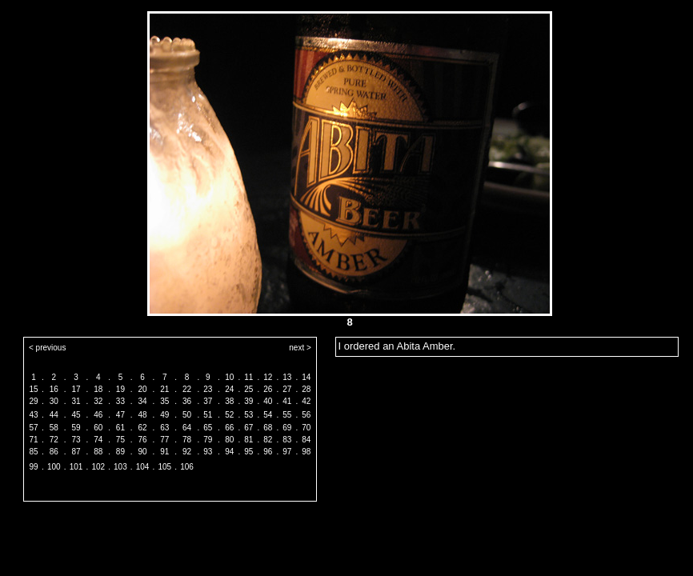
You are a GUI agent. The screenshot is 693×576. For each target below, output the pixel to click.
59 (75, 427)
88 (98, 451)
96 (267, 451)
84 (306, 439)
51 (207, 414)
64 (186, 427)
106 (187, 466)
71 (33, 439)
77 (164, 439)
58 (54, 427)
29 (33, 401)
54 (267, 414)
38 (229, 401)
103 (120, 466)
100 (54, 466)
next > (300, 347)
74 (98, 439)
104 (143, 466)
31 (75, 401)
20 (142, 389)
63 (164, 427)
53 (248, 414)
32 (98, 401)
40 (267, 401)
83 (286, 439)
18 (98, 389)
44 (54, 414)
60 (98, 427)
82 (267, 439)
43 (33, 414)
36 (186, 401)
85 (33, 451)
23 (207, 389)
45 (75, 414)
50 (186, 414)
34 (142, 401)
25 (248, 389)
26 (267, 389)
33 (120, 401)
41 (286, 401)
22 (186, 389)
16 (54, 389)
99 (33, 466)
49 (164, 414)
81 (248, 439)
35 (164, 401)
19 (120, 389)
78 (186, 439)
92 (186, 451)
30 (54, 401)
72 (54, 439)
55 (286, 414)
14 (306, 377)
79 (207, 439)
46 (98, 414)
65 (207, 427)
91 (164, 451)
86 (54, 451)
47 (120, 414)
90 (142, 451)
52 (229, 414)
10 (229, 377)
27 (286, 389)
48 (142, 414)
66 (229, 427)
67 (248, 427)
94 (229, 451)
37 (207, 401)
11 (248, 377)
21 (164, 389)
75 (120, 439)
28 (306, 389)
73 (75, 439)
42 (306, 401)
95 (248, 451)
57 (33, 427)
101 (76, 466)
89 (120, 451)
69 (286, 427)
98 (306, 451)
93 (207, 451)
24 (229, 389)
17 (75, 389)
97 (286, 451)
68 (267, 427)
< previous (47, 347)
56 (306, 414)
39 (248, 401)
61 (120, 427)
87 (75, 451)
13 (286, 377)
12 (267, 377)
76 (142, 439)
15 (33, 389)
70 (306, 427)
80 (229, 439)
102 (98, 466)
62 (142, 427)
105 (164, 466)
